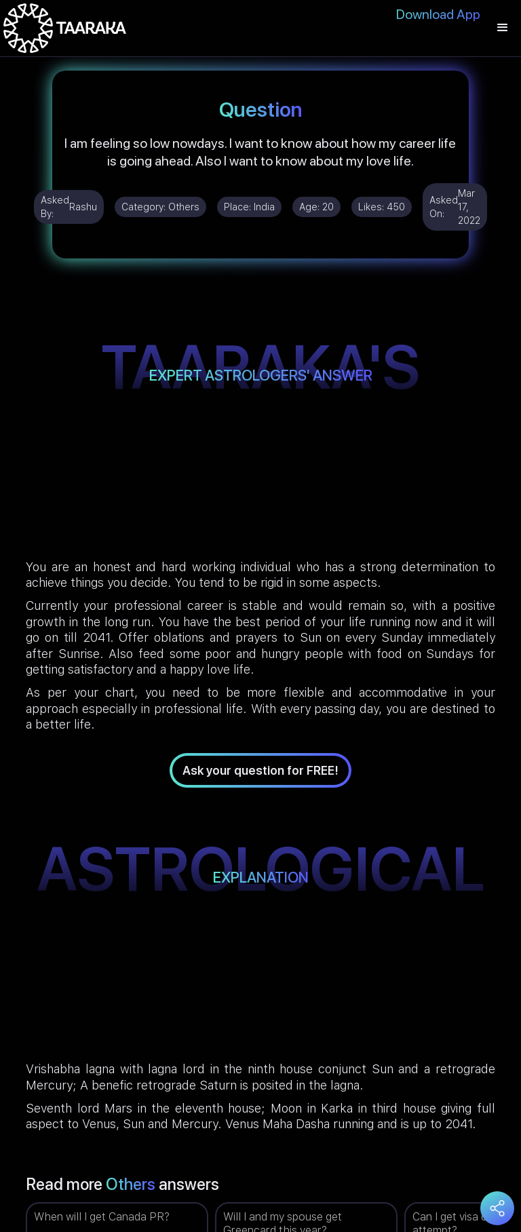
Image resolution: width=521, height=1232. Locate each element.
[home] (64, 28)
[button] (502, 28)
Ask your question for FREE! (260, 770)
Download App (438, 14)
